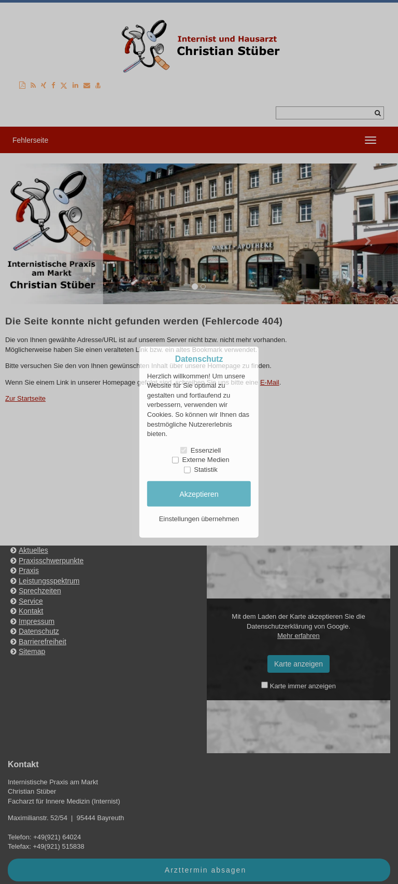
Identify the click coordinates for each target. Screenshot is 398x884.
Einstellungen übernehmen (199, 519)
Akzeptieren (199, 493)
